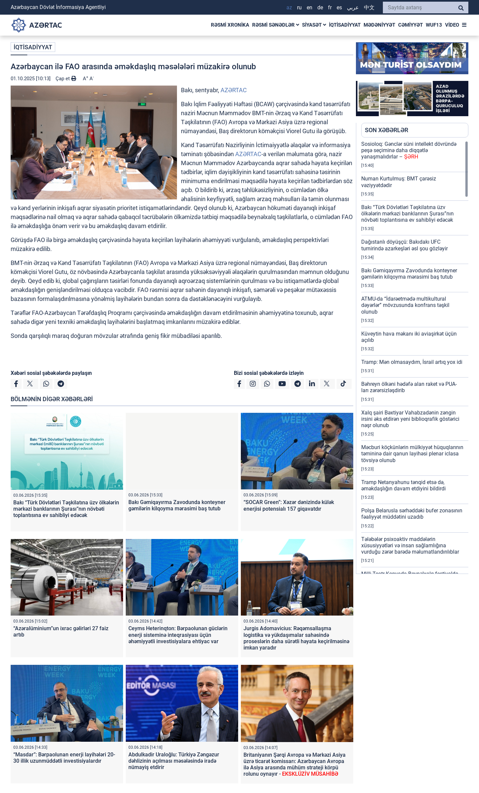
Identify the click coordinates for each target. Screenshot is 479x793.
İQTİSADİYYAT (345, 25)
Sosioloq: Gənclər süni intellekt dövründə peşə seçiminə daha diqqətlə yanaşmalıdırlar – (408, 150)
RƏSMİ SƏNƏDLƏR (275, 25)
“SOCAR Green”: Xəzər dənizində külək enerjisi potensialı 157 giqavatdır (288, 505)
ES (339, 7)
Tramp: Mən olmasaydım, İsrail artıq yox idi (411, 362)
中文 (369, 7)
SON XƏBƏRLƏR (386, 130)
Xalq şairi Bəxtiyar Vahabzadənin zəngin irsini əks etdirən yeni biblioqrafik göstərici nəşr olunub (410, 418)
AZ (289, 7)
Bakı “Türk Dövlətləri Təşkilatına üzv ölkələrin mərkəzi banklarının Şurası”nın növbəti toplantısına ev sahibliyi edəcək (66, 508)
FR (330, 7)
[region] (414, 357)
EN (309, 7)
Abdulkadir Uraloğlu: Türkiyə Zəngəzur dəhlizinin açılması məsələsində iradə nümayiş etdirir (173, 760)
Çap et (66, 79)
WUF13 (434, 25)
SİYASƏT (314, 25)
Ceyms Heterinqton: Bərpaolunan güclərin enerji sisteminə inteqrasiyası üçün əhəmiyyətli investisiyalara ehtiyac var (178, 634)
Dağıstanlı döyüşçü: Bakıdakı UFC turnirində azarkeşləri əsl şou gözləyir (404, 245)
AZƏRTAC (234, 90)
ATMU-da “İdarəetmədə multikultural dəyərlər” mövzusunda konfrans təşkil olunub (405, 305)
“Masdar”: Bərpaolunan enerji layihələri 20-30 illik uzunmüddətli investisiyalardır (64, 757)
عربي (353, 7)
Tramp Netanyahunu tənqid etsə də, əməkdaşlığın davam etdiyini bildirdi (403, 485)
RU (299, 7)
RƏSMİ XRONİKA (230, 25)
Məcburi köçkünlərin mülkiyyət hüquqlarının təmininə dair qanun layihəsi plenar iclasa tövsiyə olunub (412, 453)
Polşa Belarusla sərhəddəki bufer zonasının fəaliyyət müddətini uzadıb (411, 513)
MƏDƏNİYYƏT (379, 25)
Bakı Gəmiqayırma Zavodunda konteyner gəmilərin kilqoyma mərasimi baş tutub (177, 505)
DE (320, 7)
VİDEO (452, 25)
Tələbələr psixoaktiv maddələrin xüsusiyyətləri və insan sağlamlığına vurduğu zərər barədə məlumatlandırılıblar (410, 545)
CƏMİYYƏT (410, 25)
